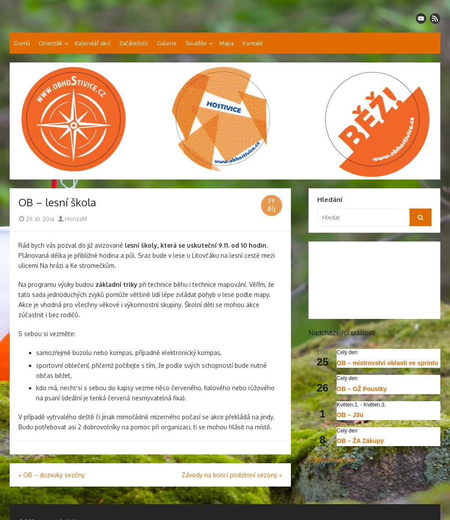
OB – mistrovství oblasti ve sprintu (387, 362)
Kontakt (253, 43)
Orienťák (50, 43)
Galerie (167, 43)
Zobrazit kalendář (332, 459)
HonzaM (72, 218)
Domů (22, 43)
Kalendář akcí (92, 43)
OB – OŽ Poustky (362, 388)
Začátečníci (133, 43)
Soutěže (196, 43)
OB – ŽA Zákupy (360, 440)
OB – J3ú (350, 414)
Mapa (226, 43)
